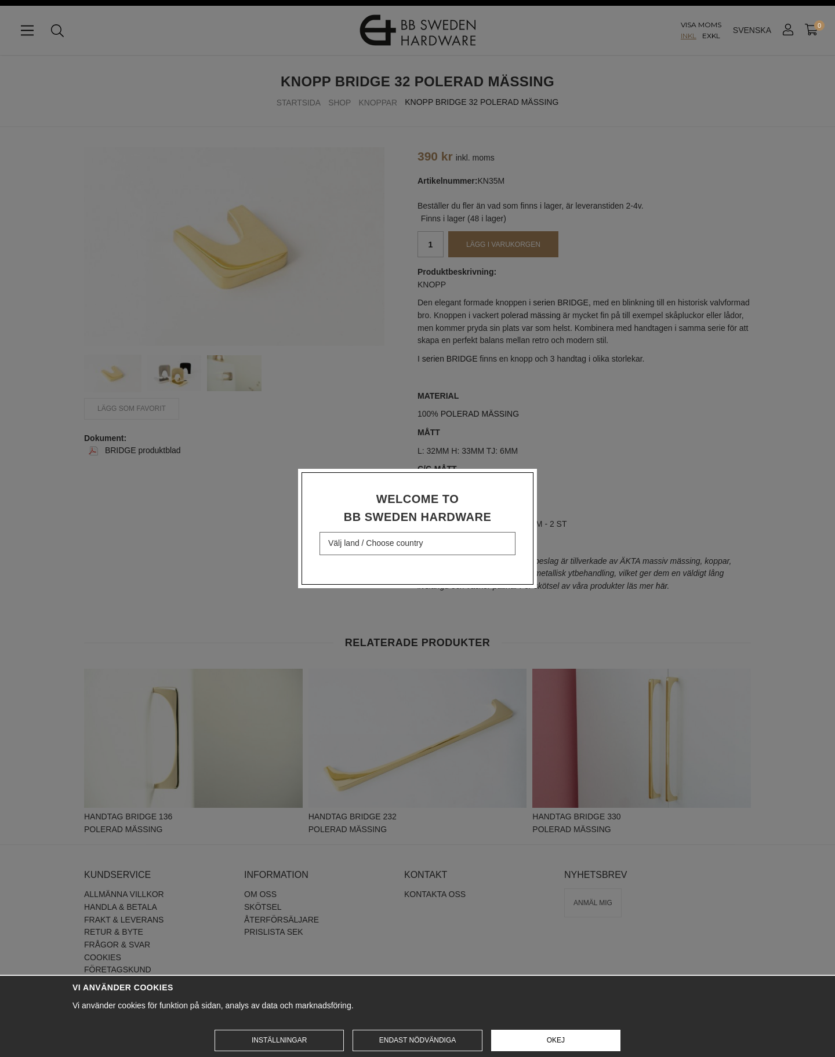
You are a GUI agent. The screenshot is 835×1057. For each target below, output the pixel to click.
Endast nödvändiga (417, 1040)
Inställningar (279, 1040)
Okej (556, 1040)
